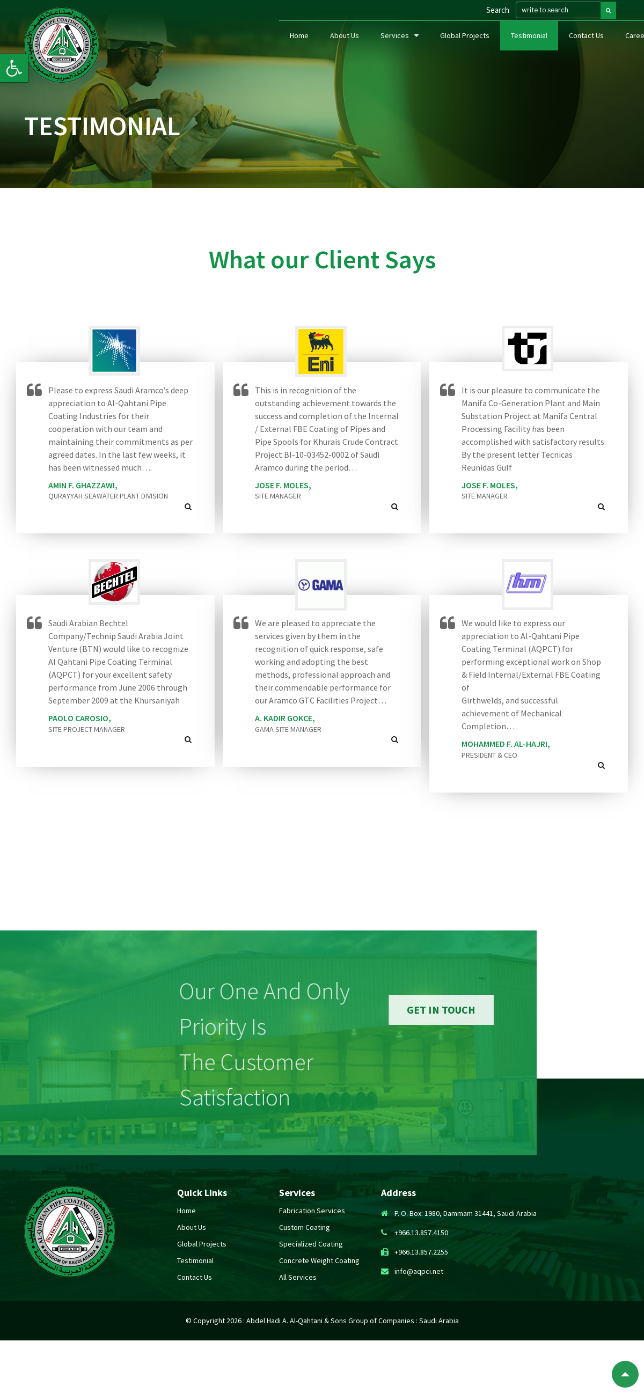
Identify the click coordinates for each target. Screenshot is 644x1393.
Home (299, 47)
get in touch (520, 1009)
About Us (344, 47)
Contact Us (586, 47)
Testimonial (529, 47)
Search (497, 16)
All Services (298, 1277)
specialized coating (311, 1244)
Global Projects (464, 47)
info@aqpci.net (418, 1271)
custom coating (304, 1227)
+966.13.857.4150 (421, 1232)
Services (394, 47)
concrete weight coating (319, 1260)
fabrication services (312, 1210)
